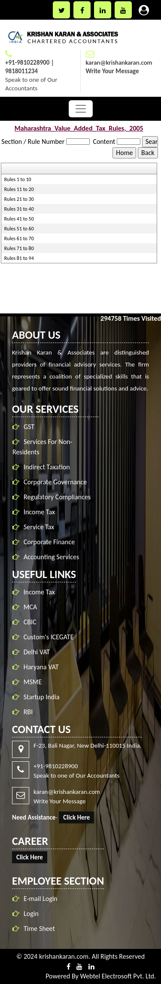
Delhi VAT (37, 651)
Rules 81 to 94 (19, 258)
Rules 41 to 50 (19, 219)
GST (30, 427)
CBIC (30, 621)
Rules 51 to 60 (19, 229)
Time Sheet (38, 928)
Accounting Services (52, 557)
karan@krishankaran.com (119, 62)
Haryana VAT (41, 666)
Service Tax (40, 527)
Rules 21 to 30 (19, 199)
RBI (28, 711)
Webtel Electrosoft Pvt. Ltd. (118, 976)
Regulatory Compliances (58, 497)
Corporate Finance (50, 542)
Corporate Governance (56, 482)
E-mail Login (39, 899)
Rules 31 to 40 (19, 209)
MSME (33, 681)
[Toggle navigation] (81, 108)
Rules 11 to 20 (19, 189)
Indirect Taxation (48, 467)
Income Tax (40, 512)
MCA (30, 606)
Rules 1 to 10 (17, 179)
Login (29, 913)
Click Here (75, 817)
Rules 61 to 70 (19, 239)
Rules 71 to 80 (19, 248)
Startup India (42, 696)
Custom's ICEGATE (49, 636)
